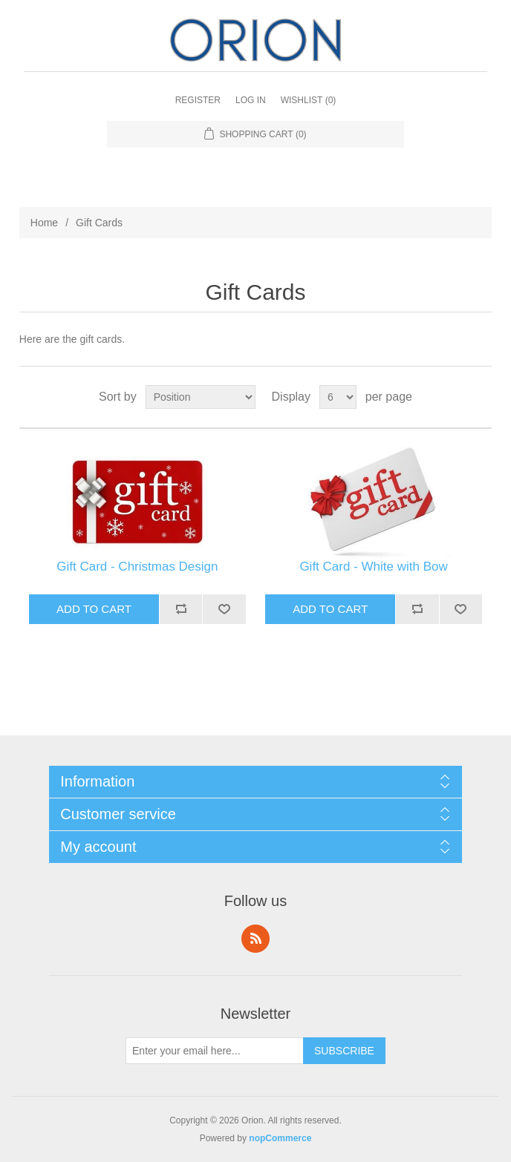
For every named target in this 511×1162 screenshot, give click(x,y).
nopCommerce (280, 1138)
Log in (250, 100)
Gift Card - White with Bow (373, 566)
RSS (255, 939)
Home (44, 223)
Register (198, 100)
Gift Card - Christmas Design (137, 566)
